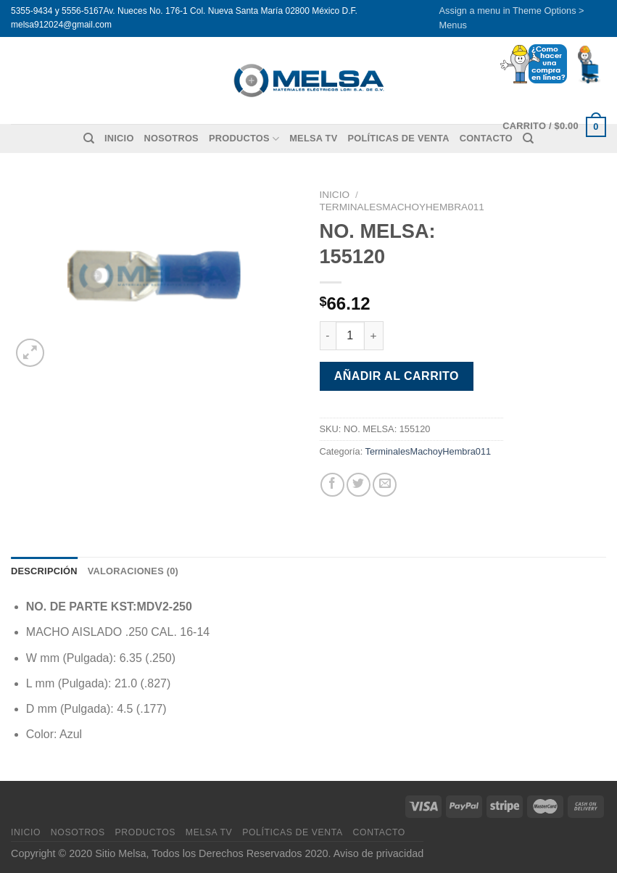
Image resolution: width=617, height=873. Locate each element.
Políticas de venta (398, 138)
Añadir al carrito (396, 376)
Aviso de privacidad (379, 853)
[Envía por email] (385, 485)
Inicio (119, 138)
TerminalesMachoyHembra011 (402, 207)
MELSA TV (313, 138)
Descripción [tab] (44, 571)
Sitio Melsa (120, 853)
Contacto (379, 832)
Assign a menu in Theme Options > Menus (511, 17)
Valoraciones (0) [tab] (133, 571)
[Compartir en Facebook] (332, 485)
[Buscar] (88, 138)
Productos (244, 139)
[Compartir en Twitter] (358, 485)
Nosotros (171, 138)
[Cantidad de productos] (350, 335)
